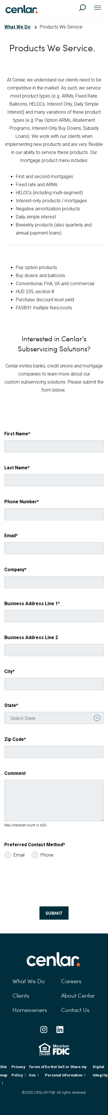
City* (9, 671)
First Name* (17, 434)
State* (11, 705)
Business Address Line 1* (32, 603)
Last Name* (17, 467)
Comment (15, 773)
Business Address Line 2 (31, 637)
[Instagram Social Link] (44, 1029)
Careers (71, 981)
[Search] (85, 10)
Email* (11, 535)
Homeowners (29, 1010)
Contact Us (75, 1010)
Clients (20, 995)
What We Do (17, 27)
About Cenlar (78, 995)
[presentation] (48, 883)
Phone (47, 855)
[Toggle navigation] (97, 8)
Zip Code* (15, 739)
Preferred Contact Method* (34, 844)
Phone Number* (21, 501)
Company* (15, 569)
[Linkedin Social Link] (60, 1029)
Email (19, 855)
